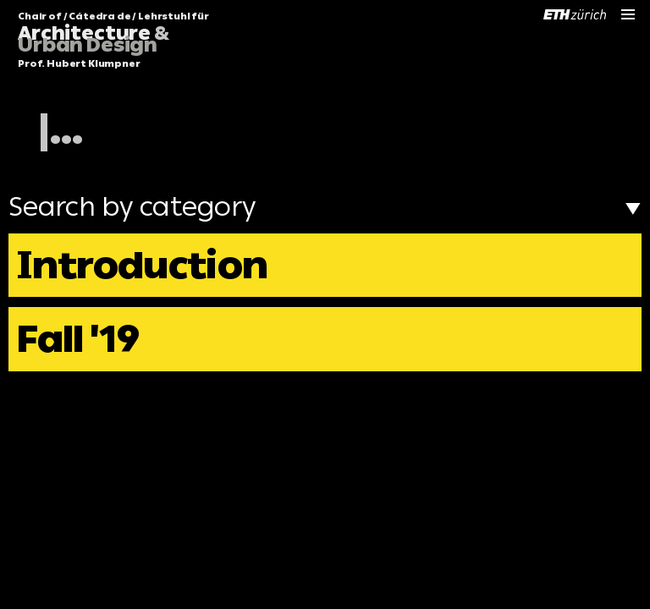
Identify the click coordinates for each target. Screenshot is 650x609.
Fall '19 (78, 338)
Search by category (325, 206)
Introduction (142, 265)
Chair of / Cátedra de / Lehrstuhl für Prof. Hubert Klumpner (113, 41)
